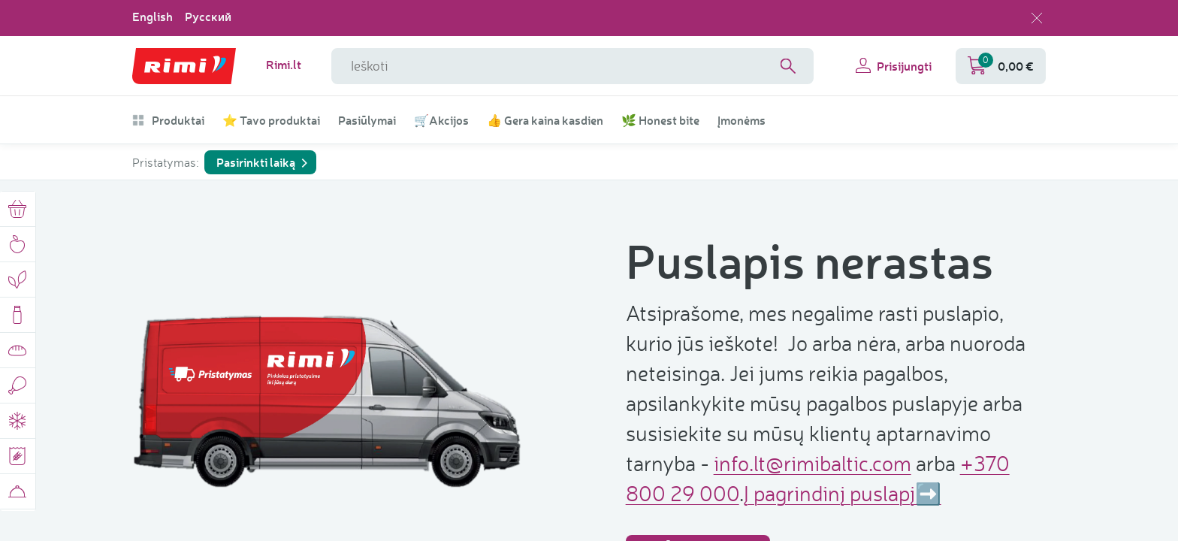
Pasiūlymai (367, 120)
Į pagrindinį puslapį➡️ (842, 493)
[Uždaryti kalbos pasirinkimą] (1037, 18)
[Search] (788, 66)
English (152, 16)
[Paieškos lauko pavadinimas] (572, 66)
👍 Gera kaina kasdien (545, 120)
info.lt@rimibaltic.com (812, 463)
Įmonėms (741, 120)
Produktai (168, 120)
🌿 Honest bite (660, 120)
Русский (208, 16)
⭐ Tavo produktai (271, 120)
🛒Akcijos (441, 120)
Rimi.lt (283, 64)
